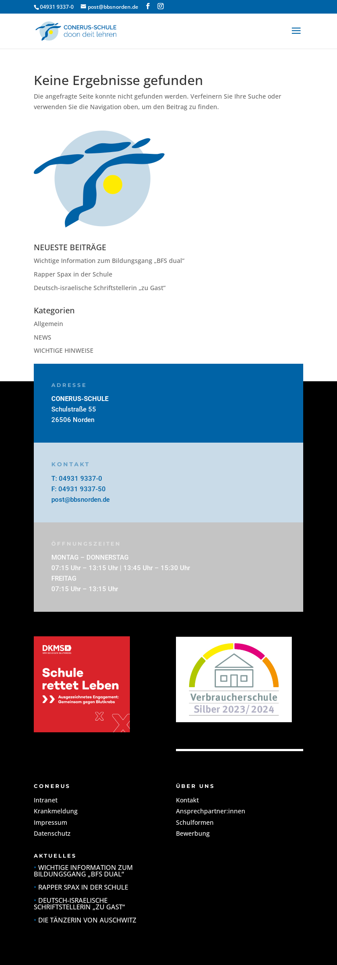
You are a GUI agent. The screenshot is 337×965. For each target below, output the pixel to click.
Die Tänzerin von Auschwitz (87, 919)
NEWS (42, 337)
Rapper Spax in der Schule (73, 274)
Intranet (45, 800)
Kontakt (187, 800)
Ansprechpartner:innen (210, 811)
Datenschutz (52, 833)
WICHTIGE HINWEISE (63, 350)
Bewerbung (193, 833)
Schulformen (195, 822)
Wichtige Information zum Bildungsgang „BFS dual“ (109, 260)
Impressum (50, 822)
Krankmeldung (56, 811)
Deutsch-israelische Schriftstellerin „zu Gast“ (99, 288)
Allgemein (48, 323)
